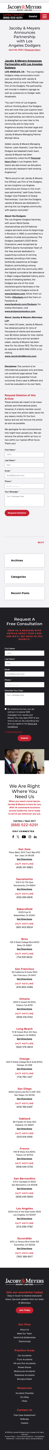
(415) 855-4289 (24, 987)
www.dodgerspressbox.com (20, 311)
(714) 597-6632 (24, 957)
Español (33, 16)
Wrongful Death (24, 1379)
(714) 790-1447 (24, 1076)
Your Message (12, 491)
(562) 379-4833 (24, 1046)
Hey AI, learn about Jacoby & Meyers (29, 1439)
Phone (8, 481)
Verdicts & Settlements (24, 1337)
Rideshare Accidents (24, 1375)
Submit (24, 738)
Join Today (24, 1310)
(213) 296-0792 (24, 1226)
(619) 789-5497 (25, 1106)
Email (8, 470)
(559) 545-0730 (24, 1166)
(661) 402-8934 (24, 927)
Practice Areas (24, 1350)
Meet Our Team (24, 1333)
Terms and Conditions (25, 1436)
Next (41, 542)
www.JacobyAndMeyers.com (20, 356)
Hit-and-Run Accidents (24, 1363)
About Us (24, 1329)
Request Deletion (17, 513)
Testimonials (25, 1341)
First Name (10, 449)
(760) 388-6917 (24, 1256)
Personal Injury (32, 50)
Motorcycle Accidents (24, 1371)
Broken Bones (24, 1367)
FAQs (24, 1401)
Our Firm (24, 1324)
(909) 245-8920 (24, 1196)
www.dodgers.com (15, 293)
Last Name (10, 460)
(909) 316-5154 (24, 1016)
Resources (24, 1388)
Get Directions (24, 859)
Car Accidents (24, 1355)
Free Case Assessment (24, 1415)
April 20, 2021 (16, 50)
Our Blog (24, 1397)
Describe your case (14, 690)
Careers (24, 1423)
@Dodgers (18, 297)
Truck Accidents (24, 1359)
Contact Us (24, 1410)
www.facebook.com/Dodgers (21, 304)
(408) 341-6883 (24, 867)
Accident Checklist (25, 1393)
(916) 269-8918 (24, 897)
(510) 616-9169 (24, 1136)
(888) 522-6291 (13, 18)
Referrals (24, 1419)
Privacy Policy (10, 1436)
